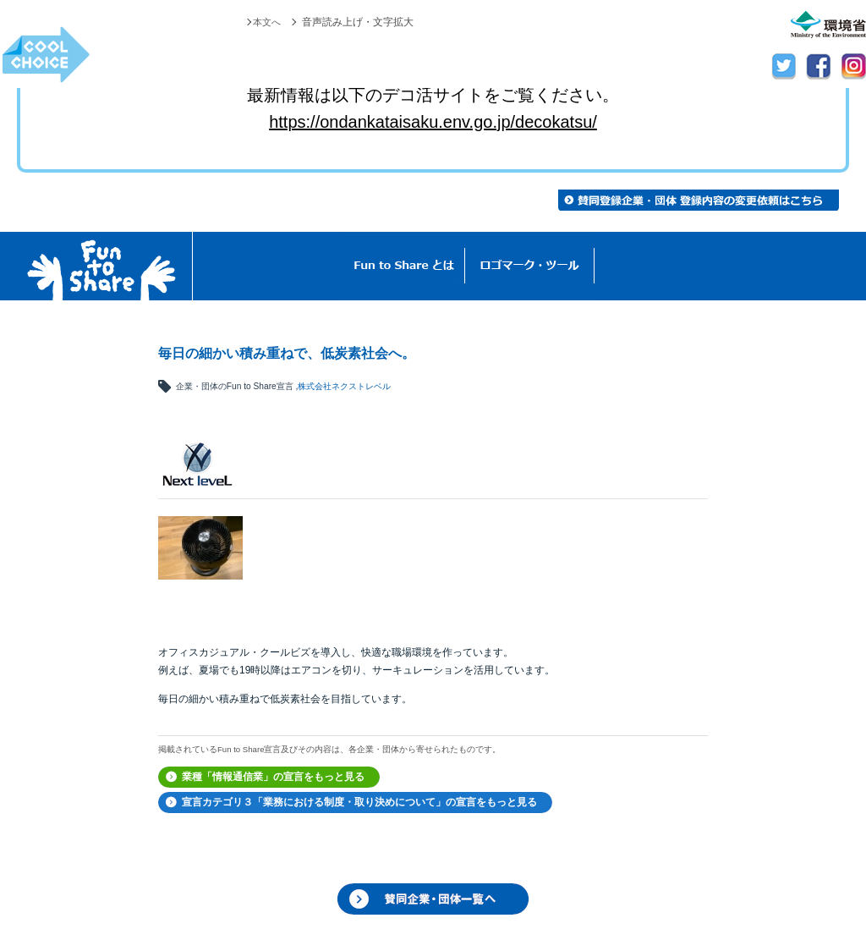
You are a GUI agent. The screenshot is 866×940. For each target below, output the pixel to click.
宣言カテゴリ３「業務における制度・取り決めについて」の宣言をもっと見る (359, 802)
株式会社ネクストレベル (344, 386)
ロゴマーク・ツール (530, 266)
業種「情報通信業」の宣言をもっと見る (273, 777)
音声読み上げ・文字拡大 (358, 22)
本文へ (265, 22)
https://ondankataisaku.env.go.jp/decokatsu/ (433, 122)
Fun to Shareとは (404, 266)
